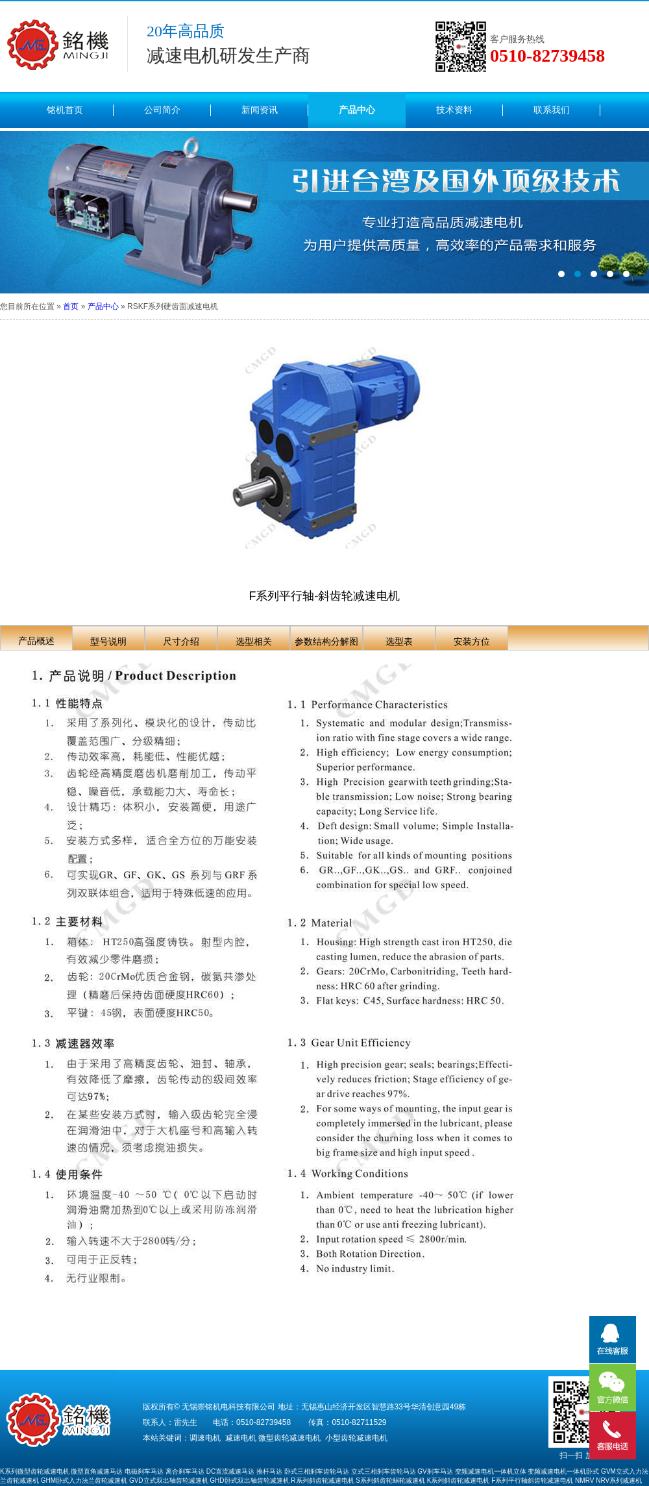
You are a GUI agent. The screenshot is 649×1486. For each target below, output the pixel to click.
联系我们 (551, 110)
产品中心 (357, 110)
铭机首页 (65, 110)
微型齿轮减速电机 (289, 1438)
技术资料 (454, 110)
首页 (71, 306)
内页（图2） (324, 212)
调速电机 (205, 1438)
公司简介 (162, 110)
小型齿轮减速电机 (356, 1438)
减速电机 (240, 1438)
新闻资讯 (259, 110)
